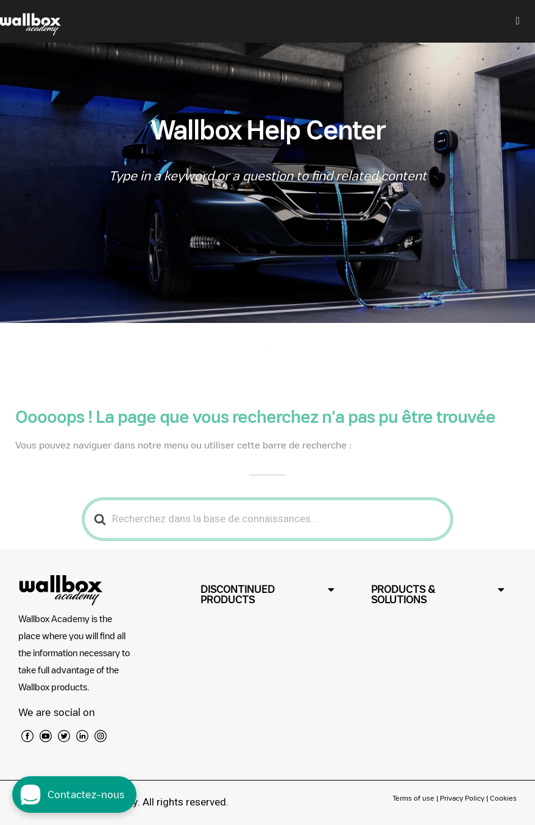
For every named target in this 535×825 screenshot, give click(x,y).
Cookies (503, 798)
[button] (267, 594)
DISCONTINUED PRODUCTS (237, 594)
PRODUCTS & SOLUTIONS (403, 594)
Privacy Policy (462, 798)
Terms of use (414, 798)
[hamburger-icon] (517, 21)
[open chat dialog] (74, 794)
